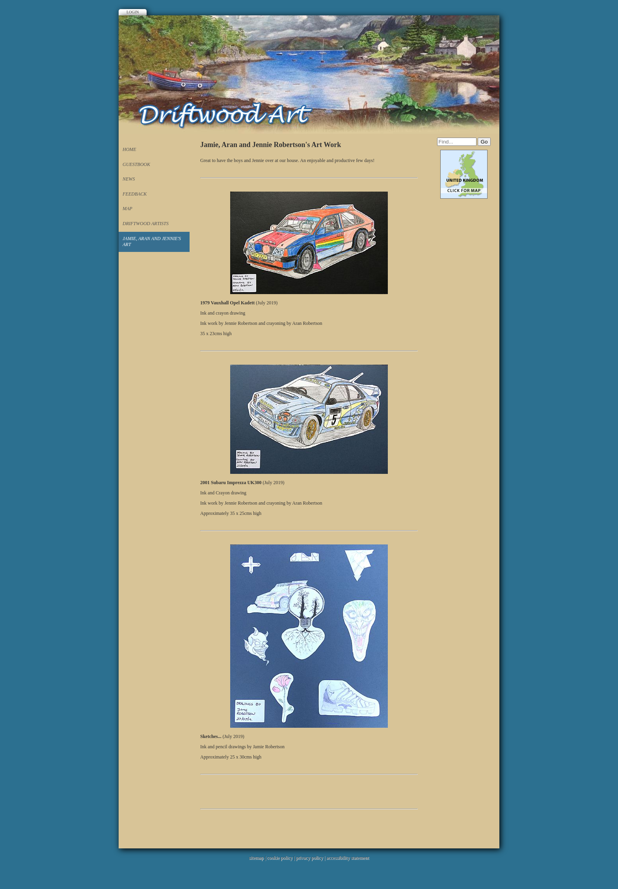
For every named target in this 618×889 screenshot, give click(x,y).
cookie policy (279, 858)
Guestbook (136, 164)
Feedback (135, 194)
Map (127, 208)
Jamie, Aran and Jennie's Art (152, 242)
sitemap (256, 858)
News (129, 179)
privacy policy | (311, 858)
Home (129, 149)
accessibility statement (347, 858)
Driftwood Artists (146, 223)
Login (133, 12)
